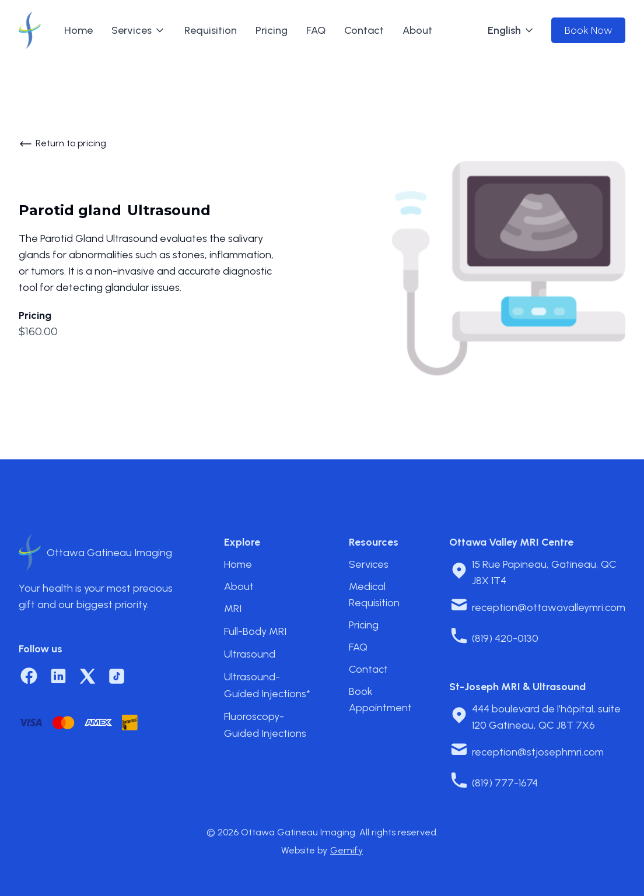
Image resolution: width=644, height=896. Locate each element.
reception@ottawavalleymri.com (548, 607)
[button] (138, 30)
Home (78, 30)
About (417, 30)
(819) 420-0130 (505, 638)
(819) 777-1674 (505, 782)
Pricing (272, 30)
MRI (233, 608)
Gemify (346, 850)
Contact (364, 30)
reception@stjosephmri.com (538, 752)
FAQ (316, 30)
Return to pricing (71, 143)
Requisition (210, 30)
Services (368, 564)
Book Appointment (380, 699)
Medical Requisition (374, 594)
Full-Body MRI (255, 631)
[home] (30, 30)
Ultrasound (249, 654)
